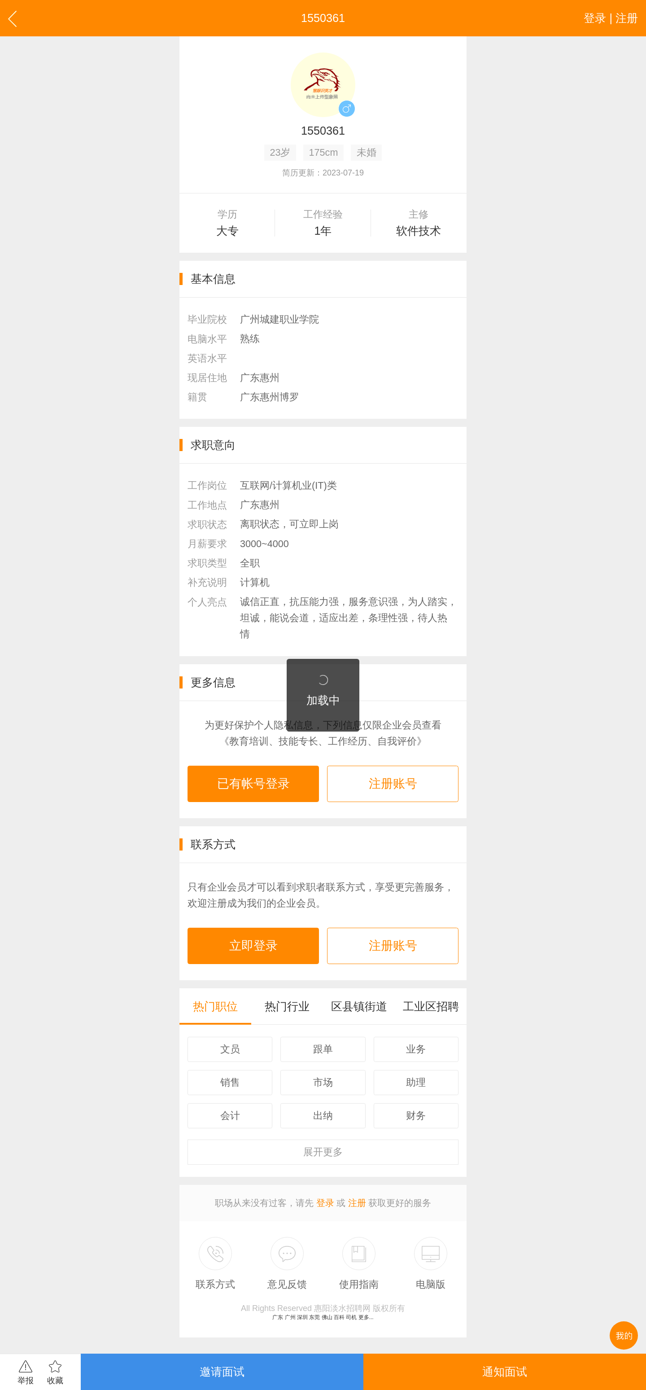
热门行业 (287, 1006)
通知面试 (504, 1371)
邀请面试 (222, 1371)
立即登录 (253, 945)
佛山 (327, 1317)
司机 (351, 1317)
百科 (339, 1317)
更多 (323, 1152)
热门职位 (215, 1006)
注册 (357, 1203)
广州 (290, 1317)
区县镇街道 (359, 1006)
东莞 (314, 1317)
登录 (325, 1203)
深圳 (302, 1317)
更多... (366, 1317)
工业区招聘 (431, 1006)
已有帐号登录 (253, 783)
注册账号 (393, 783)
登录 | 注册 (611, 18)
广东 (277, 1317)
